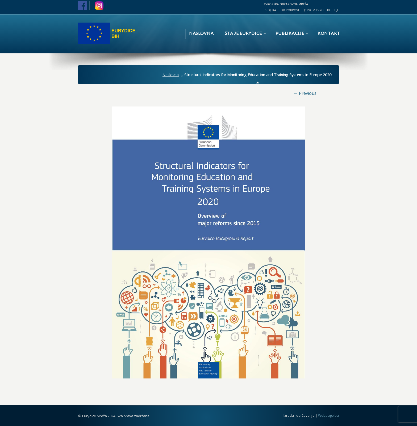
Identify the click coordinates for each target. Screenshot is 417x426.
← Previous (305, 93)
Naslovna (170, 74)
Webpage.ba (328, 415)
